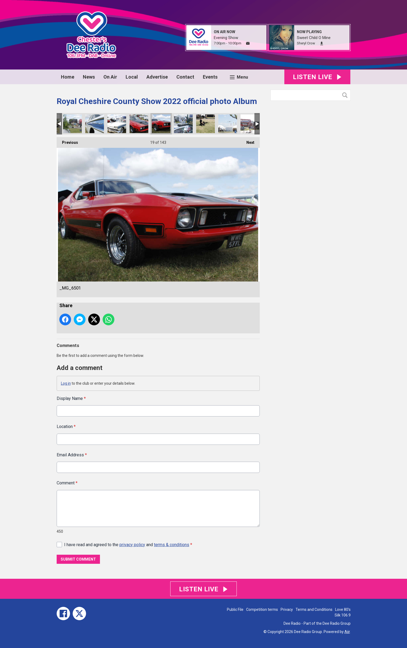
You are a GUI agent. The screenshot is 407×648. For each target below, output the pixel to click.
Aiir (347, 632)
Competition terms (262, 609)
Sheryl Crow (306, 43)
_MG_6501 (161, 123)
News (89, 77)
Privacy (287, 609)
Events (210, 77)
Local (132, 77)
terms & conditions (171, 544)
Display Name (71, 398)
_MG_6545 (72, 123)
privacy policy (132, 544)
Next (247, 141)
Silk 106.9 (343, 615)
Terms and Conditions (314, 609)
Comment (67, 482)
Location (66, 426)
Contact (185, 77)
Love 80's (343, 609)
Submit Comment (78, 559)
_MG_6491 (183, 123)
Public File (235, 609)
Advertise (157, 77)
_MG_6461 (227, 123)
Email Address (72, 454)
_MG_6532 (94, 123)
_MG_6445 (250, 123)
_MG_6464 (205, 123)
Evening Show (226, 37)
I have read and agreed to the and (128, 544)
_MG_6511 (139, 123)
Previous (67, 141)
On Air (110, 77)
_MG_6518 (116, 123)
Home (67, 77)
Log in (66, 383)
